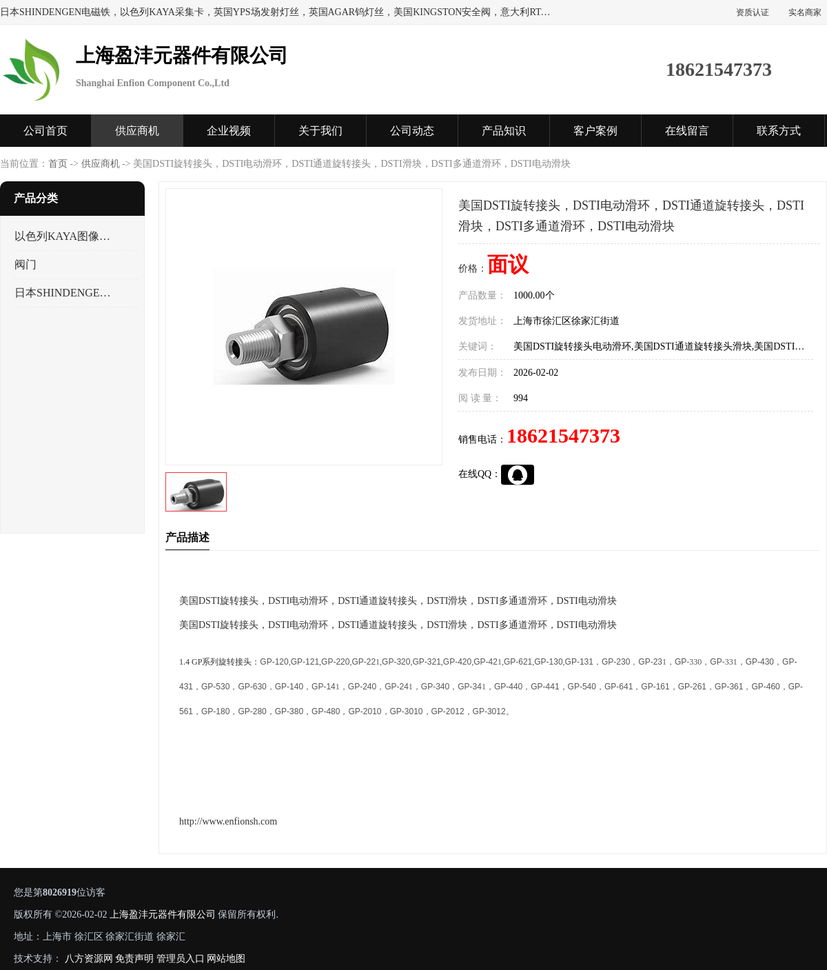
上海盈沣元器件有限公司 (163, 914)
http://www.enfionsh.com (228, 821)
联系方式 (779, 131)
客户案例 (595, 131)
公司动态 (412, 131)
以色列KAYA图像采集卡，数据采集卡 (64, 236)
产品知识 (504, 131)
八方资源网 (89, 958)
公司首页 (45, 131)
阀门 (25, 264)
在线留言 (687, 131)
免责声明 (134, 958)
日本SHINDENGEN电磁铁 (64, 293)
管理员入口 (180, 958)
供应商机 (137, 131)
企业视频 (229, 131)
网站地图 (226, 958)
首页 (58, 164)
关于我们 (320, 131)
